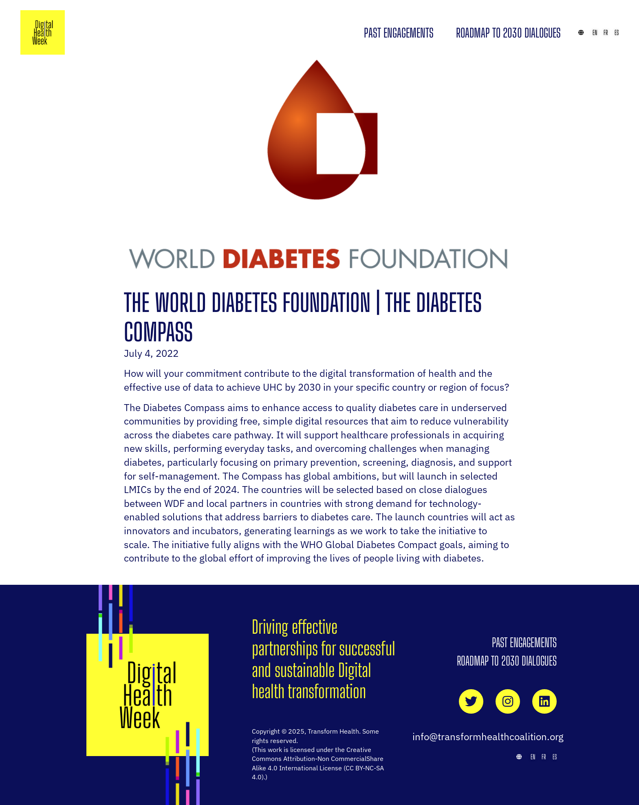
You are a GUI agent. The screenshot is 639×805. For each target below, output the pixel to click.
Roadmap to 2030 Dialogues (508, 32)
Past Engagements (399, 32)
